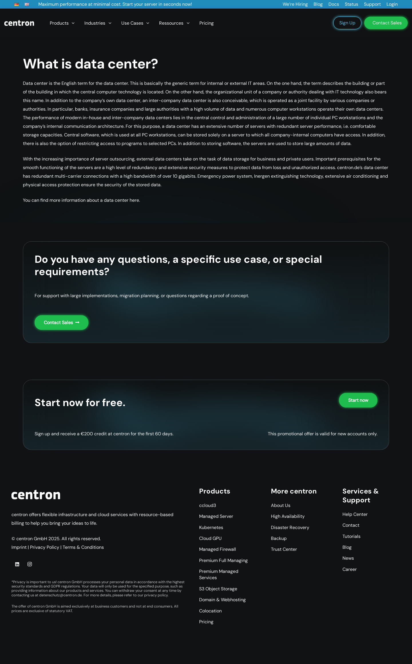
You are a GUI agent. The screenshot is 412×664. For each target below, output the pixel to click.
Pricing (206, 622)
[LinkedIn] (17, 564)
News (348, 558)
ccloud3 (207, 505)
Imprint (19, 547)
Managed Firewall (217, 549)
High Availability (288, 516)
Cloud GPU (210, 538)
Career (349, 569)
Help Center (355, 514)
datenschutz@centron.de (60, 595)
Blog (347, 547)
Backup (279, 538)
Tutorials (351, 536)
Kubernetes (211, 527)
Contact (350, 525)
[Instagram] (29, 564)
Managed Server (216, 516)
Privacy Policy (44, 547)
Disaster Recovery (290, 527)
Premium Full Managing (223, 560)
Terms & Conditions (83, 547)
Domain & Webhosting (222, 600)
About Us (280, 505)
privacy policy (156, 595)
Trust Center (284, 549)
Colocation (210, 611)
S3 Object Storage (218, 589)
